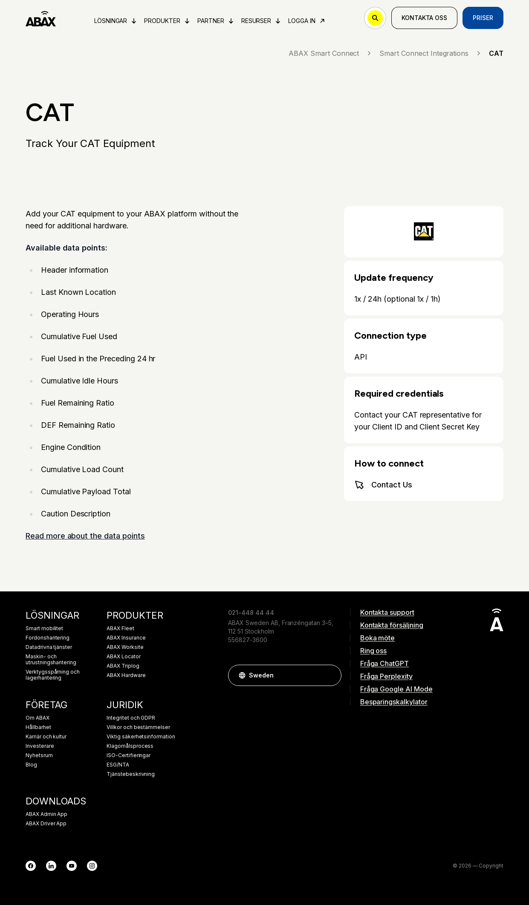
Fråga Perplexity (386, 676)
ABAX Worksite (125, 647)
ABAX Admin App (46, 814)
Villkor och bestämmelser (138, 727)
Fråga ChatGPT (384, 663)
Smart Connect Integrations (430, 53)
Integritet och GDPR (131, 718)
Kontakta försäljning (391, 625)
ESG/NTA (118, 765)
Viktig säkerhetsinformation (141, 737)
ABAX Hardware (126, 675)
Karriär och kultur (46, 737)
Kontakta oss (424, 17)
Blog (31, 765)
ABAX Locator (123, 657)
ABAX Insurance (126, 638)
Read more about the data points (85, 535)
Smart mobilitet (44, 628)
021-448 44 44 (251, 612)
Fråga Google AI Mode (396, 689)
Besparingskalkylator (394, 702)
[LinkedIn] (51, 866)
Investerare (40, 746)
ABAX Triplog (123, 666)
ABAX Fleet (120, 628)
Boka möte (377, 638)
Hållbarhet (38, 727)
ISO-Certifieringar (128, 755)
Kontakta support (387, 612)
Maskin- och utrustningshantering (51, 660)
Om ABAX (37, 718)
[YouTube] (71, 866)
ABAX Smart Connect (331, 53)
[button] (331, 675)
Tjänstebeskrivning (131, 774)
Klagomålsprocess (130, 746)
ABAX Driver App (46, 824)
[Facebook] (31, 866)
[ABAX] (41, 17)
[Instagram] (92, 866)
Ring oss (373, 650)
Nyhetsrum (39, 755)
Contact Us (383, 485)
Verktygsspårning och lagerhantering (53, 675)
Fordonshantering (47, 638)
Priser (483, 17)
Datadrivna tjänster (49, 647)
